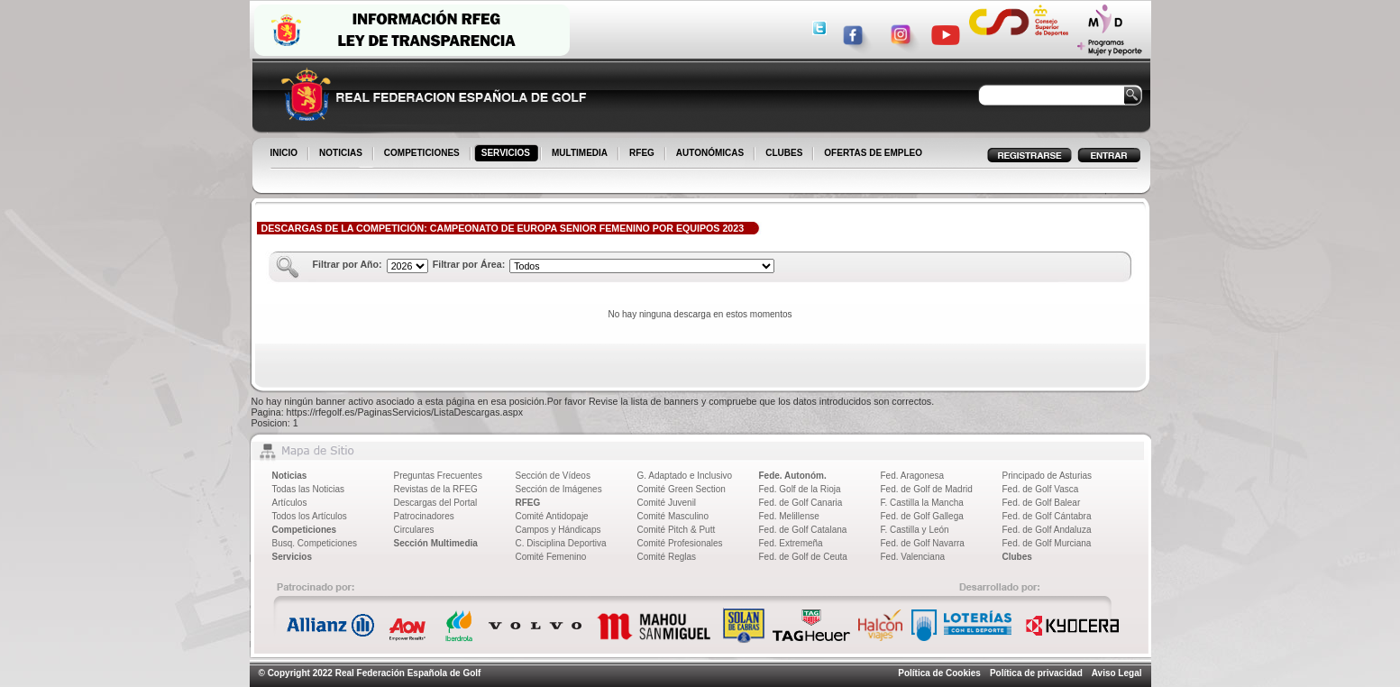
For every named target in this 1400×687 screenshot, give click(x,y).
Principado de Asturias (1047, 476)
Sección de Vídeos (553, 476)
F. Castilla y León (915, 530)
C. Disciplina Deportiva (561, 543)
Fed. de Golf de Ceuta (803, 557)
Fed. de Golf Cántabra (1047, 516)
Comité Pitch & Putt (676, 530)
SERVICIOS (507, 154)
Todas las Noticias (308, 489)
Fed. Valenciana (913, 557)
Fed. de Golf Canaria (801, 503)
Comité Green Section (681, 489)
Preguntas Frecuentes (438, 476)
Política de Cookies (939, 673)
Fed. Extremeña (791, 543)
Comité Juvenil (667, 503)
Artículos (289, 503)
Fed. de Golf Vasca (1040, 489)
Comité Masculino (673, 516)
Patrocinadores (424, 516)
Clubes (1017, 557)
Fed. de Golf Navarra (923, 543)
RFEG (643, 154)
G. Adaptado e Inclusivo (685, 476)
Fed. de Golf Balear (1041, 503)
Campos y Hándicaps (558, 530)
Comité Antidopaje (552, 516)
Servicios (292, 557)
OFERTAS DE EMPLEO (873, 153)
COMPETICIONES (423, 154)
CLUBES (783, 153)
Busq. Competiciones (315, 543)
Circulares (414, 530)
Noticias (289, 476)
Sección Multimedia (436, 543)
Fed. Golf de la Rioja (800, 489)
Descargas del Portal (436, 503)
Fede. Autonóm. (793, 476)
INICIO (285, 154)
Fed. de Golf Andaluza (1047, 530)
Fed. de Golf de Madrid (927, 489)
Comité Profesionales (680, 543)
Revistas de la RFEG (436, 489)
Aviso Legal (1117, 673)
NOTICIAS (342, 154)
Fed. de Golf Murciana (1047, 543)
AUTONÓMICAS (710, 153)
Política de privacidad (1036, 673)
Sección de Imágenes (559, 489)
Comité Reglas (667, 557)
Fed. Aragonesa (913, 476)
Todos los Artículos (309, 516)
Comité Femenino (551, 557)
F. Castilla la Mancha (922, 503)
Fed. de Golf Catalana (803, 530)
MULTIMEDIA (581, 154)
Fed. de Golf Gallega (922, 516)
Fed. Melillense (789, 516)
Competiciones (304, 530)
